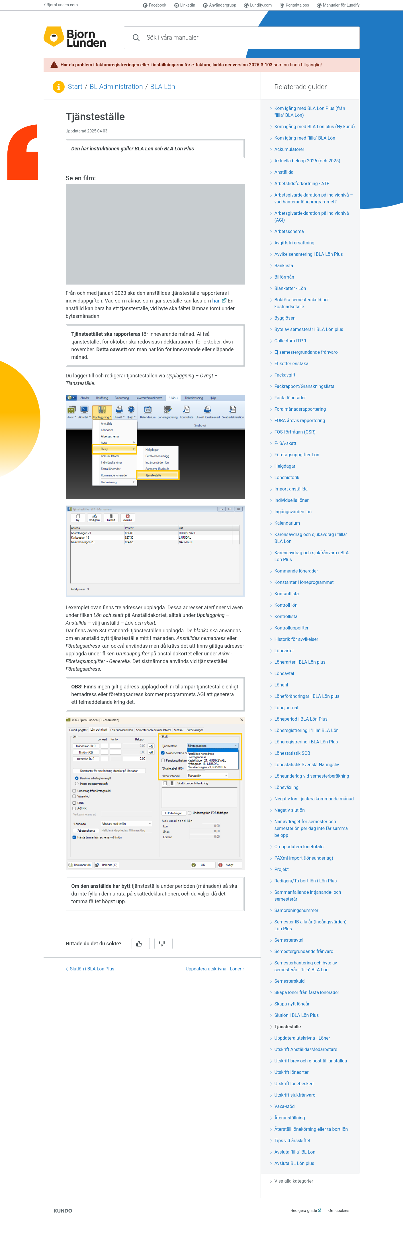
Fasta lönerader (288, 397)
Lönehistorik (285, 477)
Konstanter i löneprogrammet (302, 582)
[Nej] (163, 943)
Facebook (154, 5)
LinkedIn (184, 5)
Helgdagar (283, 466)
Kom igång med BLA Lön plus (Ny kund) (312, 126)
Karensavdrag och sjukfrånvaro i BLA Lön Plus (309, 556)
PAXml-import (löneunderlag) (301, 858)
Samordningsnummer (294, 910)
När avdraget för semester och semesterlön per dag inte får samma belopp (309, 828)
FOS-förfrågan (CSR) (293, 432)
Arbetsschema (287, 231)
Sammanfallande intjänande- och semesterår (305, 896)
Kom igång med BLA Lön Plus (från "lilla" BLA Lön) (307, 112)
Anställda (282, 172)
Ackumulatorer (287, 149)
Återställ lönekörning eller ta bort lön (309, 1129)
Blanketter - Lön (288, 288)
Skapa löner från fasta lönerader (304, 992)
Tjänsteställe (285, 1026)
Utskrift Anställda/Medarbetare (303, 1049)
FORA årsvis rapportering (297, 420)
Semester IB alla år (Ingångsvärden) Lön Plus (308, 925)
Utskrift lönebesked (292, 1083)
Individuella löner (289, 500)
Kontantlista (284, 593)
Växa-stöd (282, 1106)
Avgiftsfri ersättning (292, 243)
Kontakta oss (294, 5)
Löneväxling (284, 787)
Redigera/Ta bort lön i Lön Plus (303, 881)
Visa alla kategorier (291, 1181)
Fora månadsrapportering (298, 409)
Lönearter (282, 650)
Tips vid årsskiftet (290, 1140)
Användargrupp (219, 5)
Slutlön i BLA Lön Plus (90, 969)
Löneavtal (282, 673)
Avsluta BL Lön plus (292, 1163)
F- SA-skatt (283, 443)
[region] (152, 518)
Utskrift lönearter (289, 1072)
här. (216, 301)
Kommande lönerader (294, 571)
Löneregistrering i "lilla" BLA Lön (304, 730)
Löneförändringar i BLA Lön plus (304, 696)
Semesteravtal (287, 940)
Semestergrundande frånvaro (302, 951)
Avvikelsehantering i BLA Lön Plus (306, 254)
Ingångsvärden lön (291, 511)
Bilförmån (282, 277)
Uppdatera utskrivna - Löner (215, 969)
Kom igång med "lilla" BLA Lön (303, 138)
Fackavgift (283, 375)
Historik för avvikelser (294, 639)
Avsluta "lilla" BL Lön (293, 1152)
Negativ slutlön (287, 810)
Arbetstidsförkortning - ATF (299, 183)
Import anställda (289, 489)
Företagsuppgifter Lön (295, 454)
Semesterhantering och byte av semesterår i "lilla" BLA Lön (303, 966)
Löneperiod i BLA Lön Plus (299, 719)
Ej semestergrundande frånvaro (304, 352)
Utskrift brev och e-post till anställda (308, 1061)
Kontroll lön (284, 605)
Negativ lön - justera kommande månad (312, 799)
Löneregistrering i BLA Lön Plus (304, 742)
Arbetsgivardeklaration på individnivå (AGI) (309, 216)
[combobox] (241, 38)
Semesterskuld (287, 981)
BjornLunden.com (61, 5)
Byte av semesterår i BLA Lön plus (306, 329)
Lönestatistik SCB (290, 753)
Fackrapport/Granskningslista (302, 386)
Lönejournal (284, 707)
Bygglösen (283, 318)
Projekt (279, 869)
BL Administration (116, 87)
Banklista (281, 265)
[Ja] (141, 943)
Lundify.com (258, 5)
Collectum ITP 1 (288, 341)
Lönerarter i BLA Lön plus (298, 662)
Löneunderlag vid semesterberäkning (309, 776)
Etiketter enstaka (289, 363)
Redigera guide (304, 1210)
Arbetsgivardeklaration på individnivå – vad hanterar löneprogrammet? (311, 198)
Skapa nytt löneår (290, 1004)
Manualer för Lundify (338, 5)
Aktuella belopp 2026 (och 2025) (305, 160)
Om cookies (338, 1210)
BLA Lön (162, 87)
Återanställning (287, 1118)
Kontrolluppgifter (289, 628)
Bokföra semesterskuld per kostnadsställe (299, 303)
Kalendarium (285, 523)
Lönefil (279, 685)
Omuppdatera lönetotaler (297, 846)
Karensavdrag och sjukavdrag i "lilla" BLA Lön (308, 538)
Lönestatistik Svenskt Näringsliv (304, 764)
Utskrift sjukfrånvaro (293, 1095)
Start (75, 87)
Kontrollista (284, 616)
